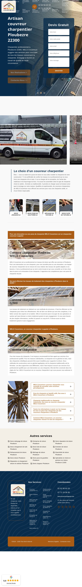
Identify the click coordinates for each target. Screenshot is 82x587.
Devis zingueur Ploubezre (41, 463)
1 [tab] (37, 93)
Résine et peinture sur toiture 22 (65, 11)
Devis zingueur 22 (34, 495)
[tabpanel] (41, 48)
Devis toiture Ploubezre (17, 458)
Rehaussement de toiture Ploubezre (18, 453)
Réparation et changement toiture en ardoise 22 (33, 522)
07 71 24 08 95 (64, 492)
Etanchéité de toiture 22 (55, 10)
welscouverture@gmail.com (66, 496)
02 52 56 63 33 (64, 488)
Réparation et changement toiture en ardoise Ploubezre (19, 462)
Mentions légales (53, 541)
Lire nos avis (11, 583)
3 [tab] (44, 93)
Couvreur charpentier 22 (34, 490)
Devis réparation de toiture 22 (35, 11)
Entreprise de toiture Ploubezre (39, 442)
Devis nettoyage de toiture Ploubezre (18, 442)
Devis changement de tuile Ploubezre (18, 448)
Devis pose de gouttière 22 (34, 500)
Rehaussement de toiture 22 (7, 10)
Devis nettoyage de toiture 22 (26, 11)
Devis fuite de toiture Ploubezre (39, 448)
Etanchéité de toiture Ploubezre (62, 453)
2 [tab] (41, 93)
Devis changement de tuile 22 (16, 11)
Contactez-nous (65, 541)
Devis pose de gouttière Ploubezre (40, 459)
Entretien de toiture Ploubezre (61, 448)
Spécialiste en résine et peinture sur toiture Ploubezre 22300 (62, 460)
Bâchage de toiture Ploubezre (39, 453)
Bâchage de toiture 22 (33, 505)
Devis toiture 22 (34, 528)
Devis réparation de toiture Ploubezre (63, 442)
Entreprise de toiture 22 (33, 516)
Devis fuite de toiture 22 (33, 510)
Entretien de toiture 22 (45, 10)
